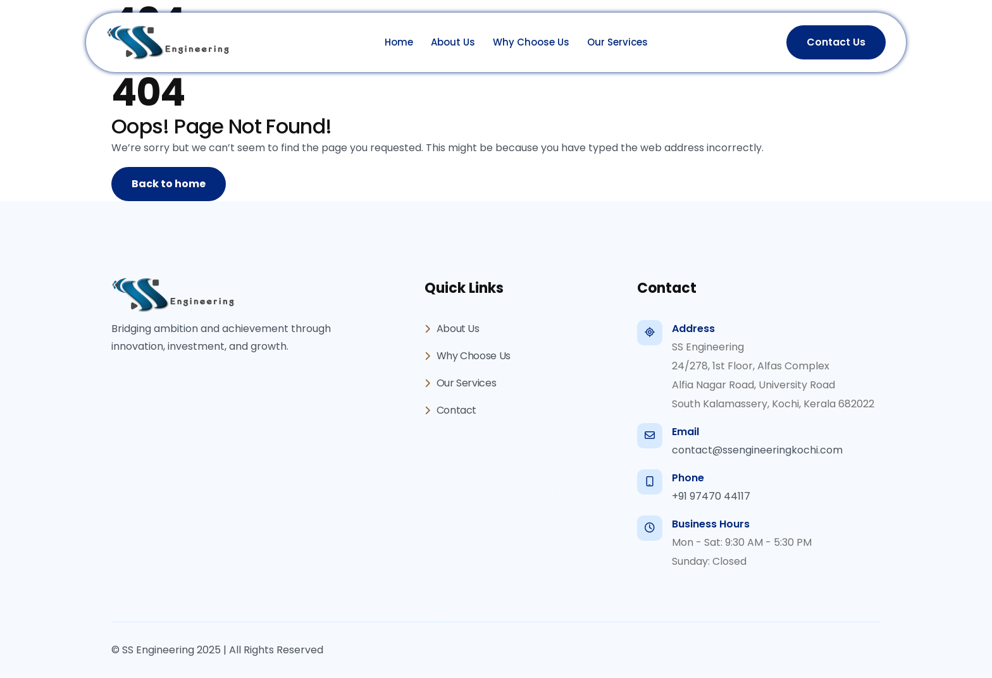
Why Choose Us (531, 42)
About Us (453, 42)
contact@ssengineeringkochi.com (757, 450)
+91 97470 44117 (711, 496)
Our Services (617, 42)
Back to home (169, 183)
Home (399, 42)
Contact (450, 410)
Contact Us (836, 42)
